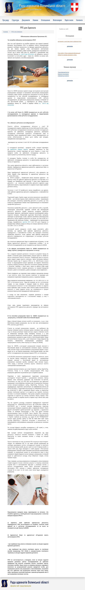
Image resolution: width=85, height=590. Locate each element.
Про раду (5, 20)
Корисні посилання (63, 74)
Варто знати (69, 20)
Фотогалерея (57, 20)
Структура (15, 20)
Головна (5, 31)
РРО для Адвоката (16, 31)
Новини (35, 20)
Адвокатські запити (63, 76)
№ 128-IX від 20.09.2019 (26, 54)
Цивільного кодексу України (19, 149)
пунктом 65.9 (26, 222)
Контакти (79, 20)
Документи (26, 20)
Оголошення (45, 20)
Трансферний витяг (63, 72)
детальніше (70, 46)
